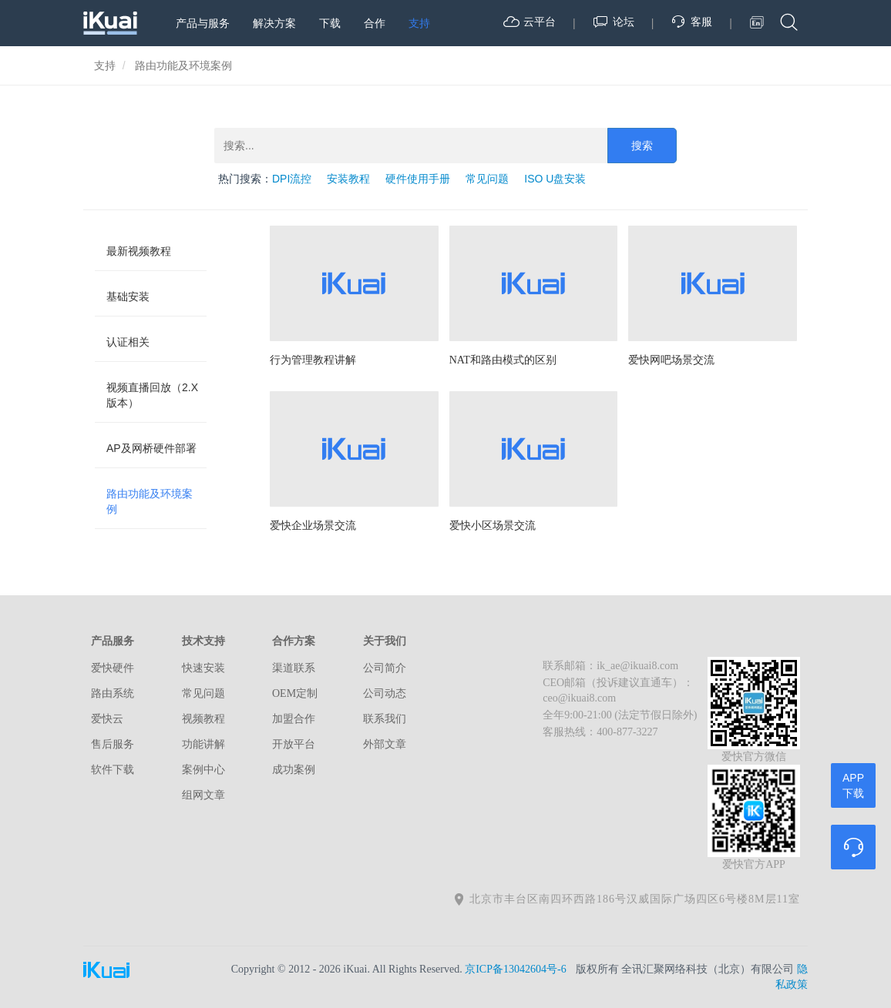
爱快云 (107, 719)
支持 (419, 23)
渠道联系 (293, 668)
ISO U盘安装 (555, 178)
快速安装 (203, 668)
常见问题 (487, 178)
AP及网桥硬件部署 (151, 448)
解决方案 (274, 23)
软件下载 (112, 769)
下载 (330, 23)
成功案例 (293, 769)
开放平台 (293, 744)
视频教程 (203, 719)
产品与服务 (203, 23)
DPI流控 (291, 178)
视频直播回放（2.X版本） (152, 395)
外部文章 (384, 744)
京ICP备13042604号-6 (515, 969)
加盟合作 (293, 719)
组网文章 (203, 795)
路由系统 (112, 693)
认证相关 (128, 342)
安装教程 (348, 178)
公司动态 (384, 693)
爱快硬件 (112, 668)
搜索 (642, 145)
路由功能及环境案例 (149, 501)
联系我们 (384, 719)
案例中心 (203, 769)
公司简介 (384, 668)
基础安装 (128, 296)
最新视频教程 (138, 251)
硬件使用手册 (417, 178)
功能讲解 (203, 744)
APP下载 (853, 785)
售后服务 (112, 744)
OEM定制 (295, 693)
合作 (374, 23)
